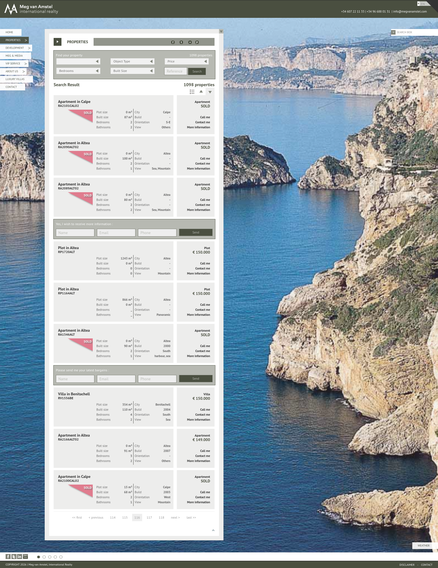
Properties (16, 41)
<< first (77, 517)
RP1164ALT (66, 293)
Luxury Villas (15, 79)
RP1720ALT (66, 252)
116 (137, 517)
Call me (205, 117)
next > (175, 517)
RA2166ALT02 (68, 439)
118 (161, 517)
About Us (15, 72)
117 (149, 517)
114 (113, 517)
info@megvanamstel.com (410, 11)
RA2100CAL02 (68, 480)
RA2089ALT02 (68, 188)
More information (198, 127)
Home (9, 32)
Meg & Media (14, 55)
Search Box (404, 32)
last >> (191, 517)
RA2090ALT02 (68, 147)
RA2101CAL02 (68, 106)
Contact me (202, 122)
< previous (96, 517)
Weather (424, 545)
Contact (11, 87)
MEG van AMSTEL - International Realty (84, 9)
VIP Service (16, 64)
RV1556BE (65, 398)
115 (125, 517)
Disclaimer (407, 565)
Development (18, 48)
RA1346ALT (66, 334)
